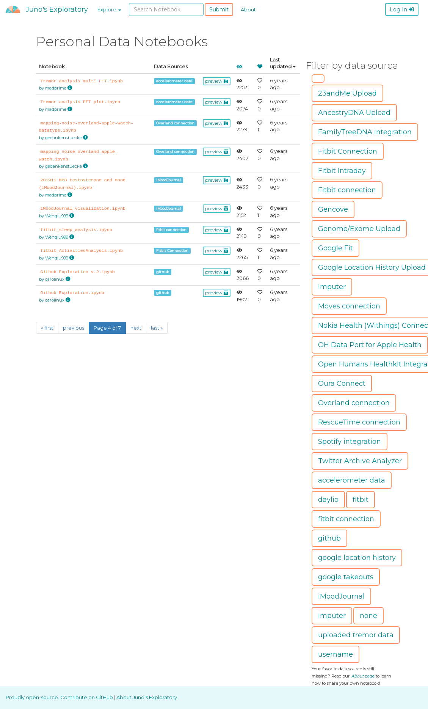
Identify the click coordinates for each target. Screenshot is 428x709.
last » (157, 328)
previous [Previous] (73, 328)
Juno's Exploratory (57, 9)
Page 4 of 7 (107, 328)
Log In (402, 9)
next (135, 328)
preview (216, 81)
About (248, 9)
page (363, 676)
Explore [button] (109, 9)
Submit (219, 9)
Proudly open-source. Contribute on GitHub (60, 697)
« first (47, 328)
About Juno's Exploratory (146, 697)
